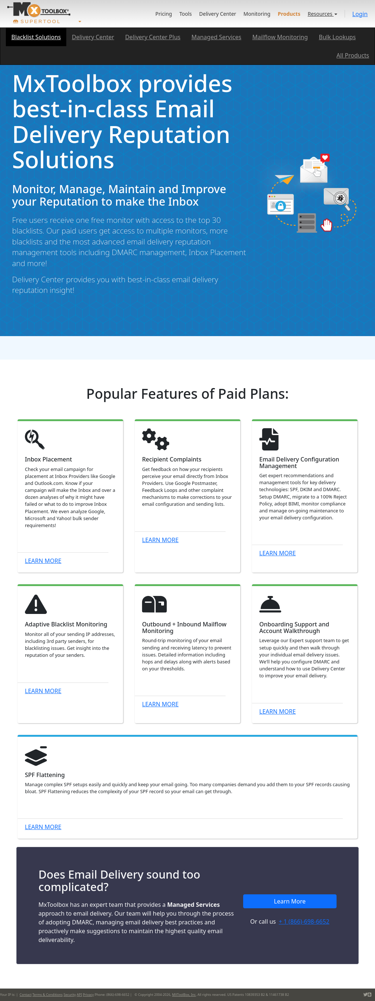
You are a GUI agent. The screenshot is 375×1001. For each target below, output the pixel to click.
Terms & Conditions (47, 994)
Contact (26, 994)
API (79, 994)
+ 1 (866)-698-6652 (304, 921)
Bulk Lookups (337, 37)
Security (69, 994)
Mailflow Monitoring (280, 37)
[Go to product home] (38, 9)
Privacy (88, 994)
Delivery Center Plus (153, 37)
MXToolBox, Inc (184, 994)
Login (360, 14)
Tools (185, 13)
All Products (353, 55)
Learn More (43, 561)
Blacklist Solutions (36, 37)
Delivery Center (217, 13)
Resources (322, 13)
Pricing (163, 13)
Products (289, 13)
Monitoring (257, 13)
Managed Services (216, 37)
